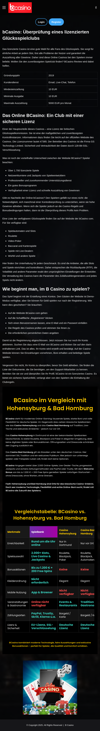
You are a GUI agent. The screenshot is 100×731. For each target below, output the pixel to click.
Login (41, 22)
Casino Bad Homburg (21, 452)
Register (56, 22)
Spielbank (37, 532)
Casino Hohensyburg (21, 435)
